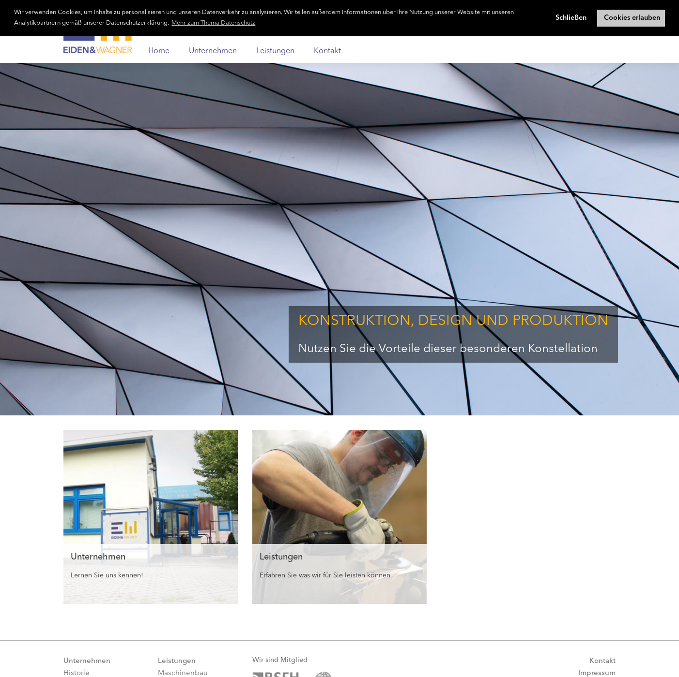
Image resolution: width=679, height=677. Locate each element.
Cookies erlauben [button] (632, 18)
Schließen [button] (571, 18)
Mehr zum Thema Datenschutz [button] (213, 23)
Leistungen (275, 51)
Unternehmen (213, 51)
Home (159, 51)
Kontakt (327, 51)
